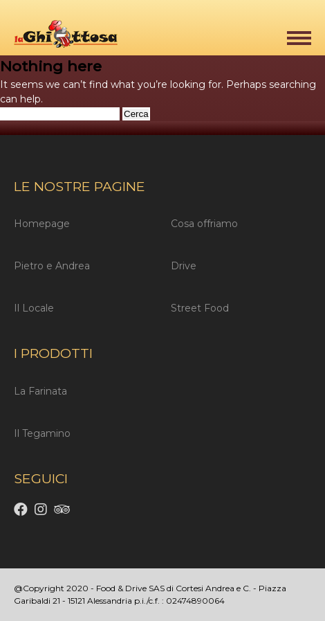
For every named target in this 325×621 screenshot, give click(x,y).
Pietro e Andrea (52, 266)
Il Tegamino (42, 433)
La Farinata (40, 391)
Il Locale (34, 308)
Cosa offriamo (204, 223)
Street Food (200, 308)
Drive (183, 266)
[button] (299, 38)
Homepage (42, 223)
